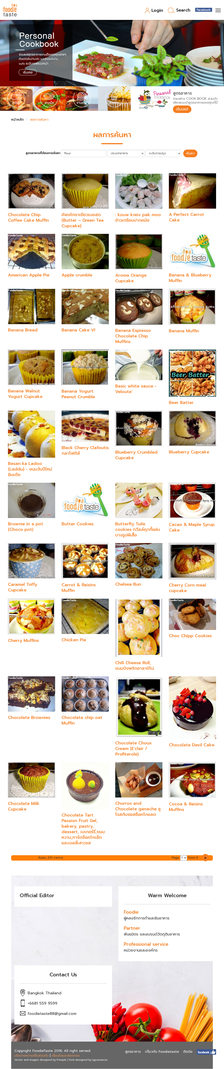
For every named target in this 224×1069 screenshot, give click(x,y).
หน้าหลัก (17, 119)
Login (153, 10)
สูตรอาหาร (133, 1051)
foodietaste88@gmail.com (52, 1014)
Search (179, 10)
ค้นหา (190, 153)
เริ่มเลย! (182, 109)
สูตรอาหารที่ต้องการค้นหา (43, 153)
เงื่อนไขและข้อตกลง (66, 1055)
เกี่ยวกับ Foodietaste (162, 1051)
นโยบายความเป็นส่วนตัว (31, 1055)
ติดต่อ (187, 1051)
